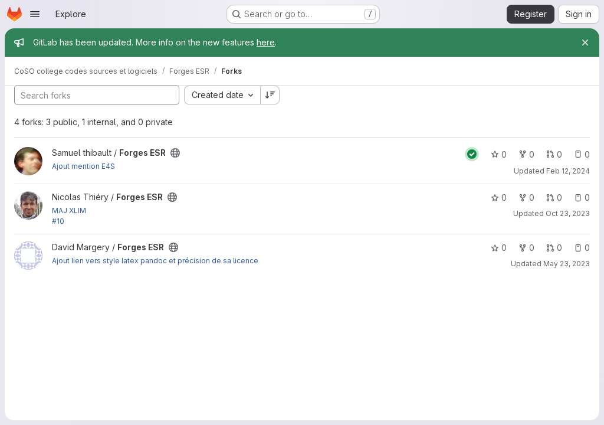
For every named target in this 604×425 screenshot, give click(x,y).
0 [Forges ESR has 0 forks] (526, 154)
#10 (58, 221)
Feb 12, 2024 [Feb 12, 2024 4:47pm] (568, 170)
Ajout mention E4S (83, 166)
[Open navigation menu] (34, 14)
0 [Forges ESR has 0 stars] (499, 154)
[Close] (585, 42)
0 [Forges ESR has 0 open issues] (582, 154)
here (266, 42)
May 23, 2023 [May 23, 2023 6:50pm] (566, 263)
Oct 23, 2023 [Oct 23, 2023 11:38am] (568, 213)
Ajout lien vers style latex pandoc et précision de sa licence (155, 260)
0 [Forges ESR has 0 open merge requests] (554, 154)
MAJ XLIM (69, 210)
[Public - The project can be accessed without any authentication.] (175, 153)
